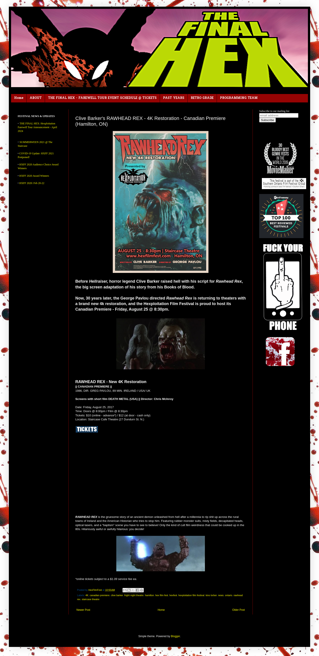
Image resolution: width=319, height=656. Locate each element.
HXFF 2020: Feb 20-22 (31, 183)
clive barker (117, 595)
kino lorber (211, 595)
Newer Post (83, 609)
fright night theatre (134, 595)
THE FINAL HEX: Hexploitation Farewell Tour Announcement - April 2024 (37, 127)
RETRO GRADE (202, 98)
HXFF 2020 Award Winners (34, 175)
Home (18, 98)
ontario (228, 595)
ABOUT (36, 98)
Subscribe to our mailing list (274, 111)
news (221, 595)
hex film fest (161, 595)
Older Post (238, 609)
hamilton (149, 595)
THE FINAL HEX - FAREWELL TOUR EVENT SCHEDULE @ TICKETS (102, 98)
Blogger (175, 636)
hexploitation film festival (191, 595)
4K (87, 595)
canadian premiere (99, 595)
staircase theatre (90, 599)
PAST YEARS (173, 98)
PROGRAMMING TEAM (239, 98)
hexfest (173, 595)
